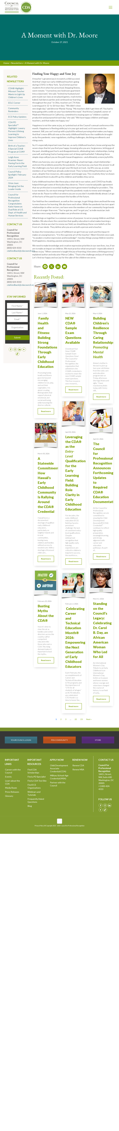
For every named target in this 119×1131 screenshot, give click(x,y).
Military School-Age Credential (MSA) (59, 777)
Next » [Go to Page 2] (89, 719)
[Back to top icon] (59, 821)
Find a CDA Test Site (37, 780)
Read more (46, 411)
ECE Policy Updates (17, 116)
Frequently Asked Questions (36, 800)
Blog (30, 806)
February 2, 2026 (71, 604)
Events (8, 776)
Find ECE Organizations (34, 786)
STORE (98, 740)
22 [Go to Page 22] (76, 719)
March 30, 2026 (43, 454)
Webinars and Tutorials (34, 793)
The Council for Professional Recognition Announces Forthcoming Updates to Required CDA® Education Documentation (105, 473)
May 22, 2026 (70, 313)
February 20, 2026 (44, 601)
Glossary (9, 796)
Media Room (11, 787)
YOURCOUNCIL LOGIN (21, 740)
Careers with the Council (13, 771)
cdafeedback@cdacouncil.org (21, 250)
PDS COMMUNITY (59, 740)
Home (6, 63)
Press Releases (12, 792)
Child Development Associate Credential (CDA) (59, 768)
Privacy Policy (39, 826)
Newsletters (17, 63)
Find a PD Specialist (37, 776)
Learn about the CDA (12, 782)
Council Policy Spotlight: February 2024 (17, 174)
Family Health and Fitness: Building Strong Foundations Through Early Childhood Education (47, 342)
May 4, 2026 (97, 313)
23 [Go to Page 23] (81, 719)
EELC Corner (14, 102)
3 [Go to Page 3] (65, 719)
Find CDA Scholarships (33, 771)
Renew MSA (78, 769)
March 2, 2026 (98, 599)
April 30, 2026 (70, 432)
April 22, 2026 (98, 439)
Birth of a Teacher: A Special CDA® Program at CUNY (16, 148)
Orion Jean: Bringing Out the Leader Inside (16, 186)
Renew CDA (78, 765)
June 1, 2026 (42, 313)
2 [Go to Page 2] (60, 719)
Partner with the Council (57, 784)
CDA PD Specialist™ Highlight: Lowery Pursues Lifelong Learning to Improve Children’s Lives (17, 131)
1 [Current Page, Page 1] (56, 719)
